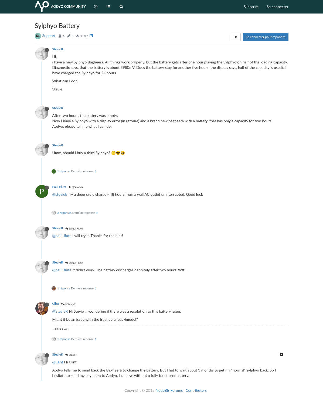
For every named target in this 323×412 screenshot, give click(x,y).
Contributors (196, 390)
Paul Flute (59, 187)
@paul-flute (62, 235)
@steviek (59, 194)
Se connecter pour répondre (265, 37)
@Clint (70, 354)
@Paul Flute (74, 228)
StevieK (57, 49)
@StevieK (76, 187)
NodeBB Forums (169, 390)
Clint (55, 304)
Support (49, 35)
